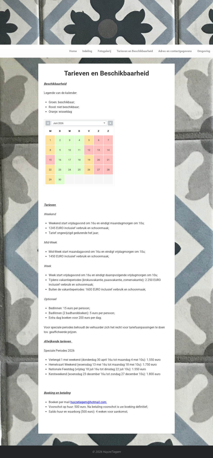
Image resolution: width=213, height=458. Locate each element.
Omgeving (203, 51)
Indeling (87, 51)
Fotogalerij (104, 51)
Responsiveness (106, 21)
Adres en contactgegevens (175, 51)
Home (73, 51)
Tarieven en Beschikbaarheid (135, 51)
